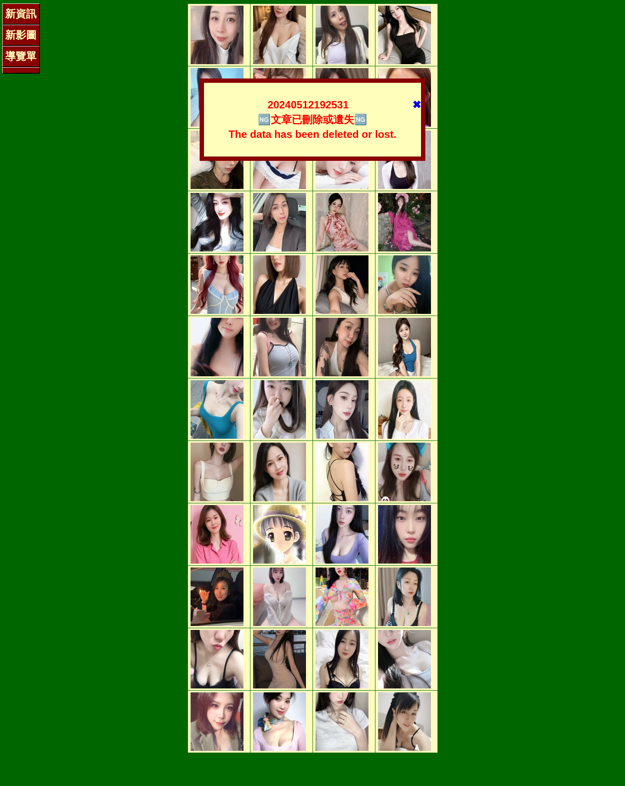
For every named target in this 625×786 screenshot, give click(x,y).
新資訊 (20, 14)
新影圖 (20, 35)
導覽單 (20, 56)
